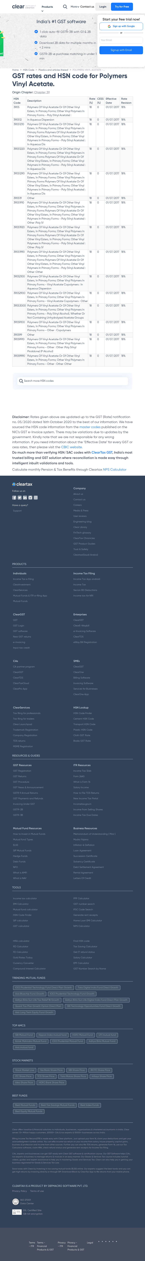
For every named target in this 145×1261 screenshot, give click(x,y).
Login (102, 6)
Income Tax (79, 585)
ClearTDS (78, 637)
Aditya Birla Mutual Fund (102, 1041)
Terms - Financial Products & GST (45, 1246)
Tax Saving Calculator (85, 946)
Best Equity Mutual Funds (28, 1111)
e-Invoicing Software (84, 631)
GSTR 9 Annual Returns (25, 793)
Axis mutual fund (24, 1047)
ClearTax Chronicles (84, 538)
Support (17, 511)
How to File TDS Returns (86, 793)
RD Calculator (20, 946)
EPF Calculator (81, 963)
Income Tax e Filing (23, 579)
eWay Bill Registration (85, 642)
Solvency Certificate (84, 862)
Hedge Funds (20, 856)
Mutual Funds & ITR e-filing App (30, 596)
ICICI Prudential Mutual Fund (67, 1041)
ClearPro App (20, 689)
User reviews (79, 516)
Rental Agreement (83, 873)
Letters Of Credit (82, 878)
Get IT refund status (84, 952)
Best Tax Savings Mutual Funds (57, 1105)
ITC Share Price (23, 1076)
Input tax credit (21, 648)
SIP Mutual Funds (22, 850)
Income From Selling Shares (88, 809)
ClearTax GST (102, 452)
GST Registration (22, 771)
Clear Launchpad (22, 724)
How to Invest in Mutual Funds (29, 834)
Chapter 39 (42, 92)
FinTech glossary (82, 533)
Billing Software (81, 678)
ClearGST (78, 620)
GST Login (18, 626)
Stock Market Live (24, 1070)
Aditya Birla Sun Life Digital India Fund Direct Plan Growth (96, 1000)
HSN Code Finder (82, 713)
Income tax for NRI (83, 596)
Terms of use (37, 1191)
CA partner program (24, 667)
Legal (90, 1243)
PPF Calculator (81, 898)
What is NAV (19, 878)
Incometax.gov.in (82, 804)
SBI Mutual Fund (24, 1035)
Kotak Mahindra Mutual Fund (30, 1041)
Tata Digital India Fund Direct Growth (98, 987)
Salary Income (81, 787)
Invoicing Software (83, 683)
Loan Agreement (82, 850)
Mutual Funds (20, 601)
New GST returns (22, 637)
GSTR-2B (18, 809)
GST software (20, 631)
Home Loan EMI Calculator (87, 920)
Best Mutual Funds (25, 1105)
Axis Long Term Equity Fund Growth (34, 1012)
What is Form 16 (81, 782)
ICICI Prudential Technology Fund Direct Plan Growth (43, 987)
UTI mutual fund (107, 1035)
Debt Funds (19, 862)
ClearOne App (81, 694)
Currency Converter (23, 963)
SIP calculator (20, 920)
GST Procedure (21, 782)
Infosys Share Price (102, 1076)
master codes (90, 427)
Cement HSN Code (83, 719)
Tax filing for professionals (26, 713)
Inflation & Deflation (84, 845)
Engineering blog (82, 522)
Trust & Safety (80, 549)
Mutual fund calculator (25, 909)
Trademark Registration (25, 730)
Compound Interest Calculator (29, 969)
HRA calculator (21, 941)
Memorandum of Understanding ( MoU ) (94, 834)
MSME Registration (23, 746)
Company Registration (25, 735)
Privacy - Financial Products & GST (76, 1246)
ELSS (15, 845)
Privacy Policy (19, 1191)
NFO (15, 867)
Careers (77, 505)
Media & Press (80, 510)
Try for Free (122, 6)
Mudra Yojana (80, 839)
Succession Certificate (85, 856)
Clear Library (80, 527)
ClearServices (20, 590)
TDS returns (19, 741)
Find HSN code (81, 941)
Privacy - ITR (62, 1244)
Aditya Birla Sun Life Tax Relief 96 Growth (37, 1000)
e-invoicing (19, 642)
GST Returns (19, 776)
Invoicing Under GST (24, 804)
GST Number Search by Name (89, 969)
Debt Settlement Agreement (88, 867)
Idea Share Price (24, 1082)
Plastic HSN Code (82, 730)
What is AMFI (20, 873)
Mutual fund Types (23, 839)
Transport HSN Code (84, 724)
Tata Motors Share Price (73, 1076)
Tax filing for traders (23, 719)
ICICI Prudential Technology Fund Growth (72, 994)
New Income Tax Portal (85, 798)
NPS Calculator (114, 469)
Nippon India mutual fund (52, 1035)
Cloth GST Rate (81, 735)
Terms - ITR (32, 1244)
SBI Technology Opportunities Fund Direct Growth (93, 1006)
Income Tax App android (86, 579)
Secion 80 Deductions (85, 590)
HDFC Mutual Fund (82, 1035)
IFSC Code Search (83, 909)
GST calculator (21, 926)
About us (78, 494)
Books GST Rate (82, 741)
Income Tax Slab (82, 771)
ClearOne (78, 672)
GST (15, 620)
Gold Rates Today (23, 958)
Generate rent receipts (85, 915)
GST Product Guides (84, 544)
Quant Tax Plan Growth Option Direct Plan (38, 1006)
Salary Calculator (82, 958)
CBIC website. (71, 447)
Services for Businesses (85, 689)
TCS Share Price (45, 1076)
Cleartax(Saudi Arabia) (85, 555)
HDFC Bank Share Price (51, 1082)
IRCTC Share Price (100, 1070)
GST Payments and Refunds (28, 798)
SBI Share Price (77, 1070)
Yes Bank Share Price (51, 1070)
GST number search (84, 904)
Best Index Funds (89, 1105)
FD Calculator (20, 952)
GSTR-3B (18, 815)
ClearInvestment (22, 585)
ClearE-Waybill (81, 626)
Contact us (79, 499)
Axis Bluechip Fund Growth (29, 994)
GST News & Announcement (28, 787)
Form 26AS (78, 776)
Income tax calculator (25, 898)
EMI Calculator (20, 904)
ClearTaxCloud (21, 683)
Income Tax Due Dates (85, 815)
